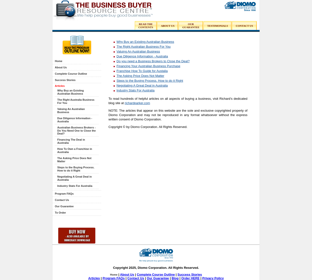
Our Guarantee (64, 206)
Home (58, 61)
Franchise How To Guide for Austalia (142, 71)
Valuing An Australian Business (138, 51)
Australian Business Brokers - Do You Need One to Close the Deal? (76, 130)
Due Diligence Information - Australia (142, 56)
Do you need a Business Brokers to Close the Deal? (153, 61)
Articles (60, 85)
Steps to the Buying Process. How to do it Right (75, 169)
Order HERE (190, 278)
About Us (61, 67)
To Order (60, 212)
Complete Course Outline (71, 73)
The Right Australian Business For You (144, 46)
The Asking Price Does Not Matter (140, 76)
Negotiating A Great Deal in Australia (142, 85)
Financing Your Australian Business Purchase (148, 66)
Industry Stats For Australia (74, 185)
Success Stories (65, 80)
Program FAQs (64, 193)
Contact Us (62, 200)
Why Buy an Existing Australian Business (70, 92)
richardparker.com (137, 103)
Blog (175, 278)
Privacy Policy (213, 278)
